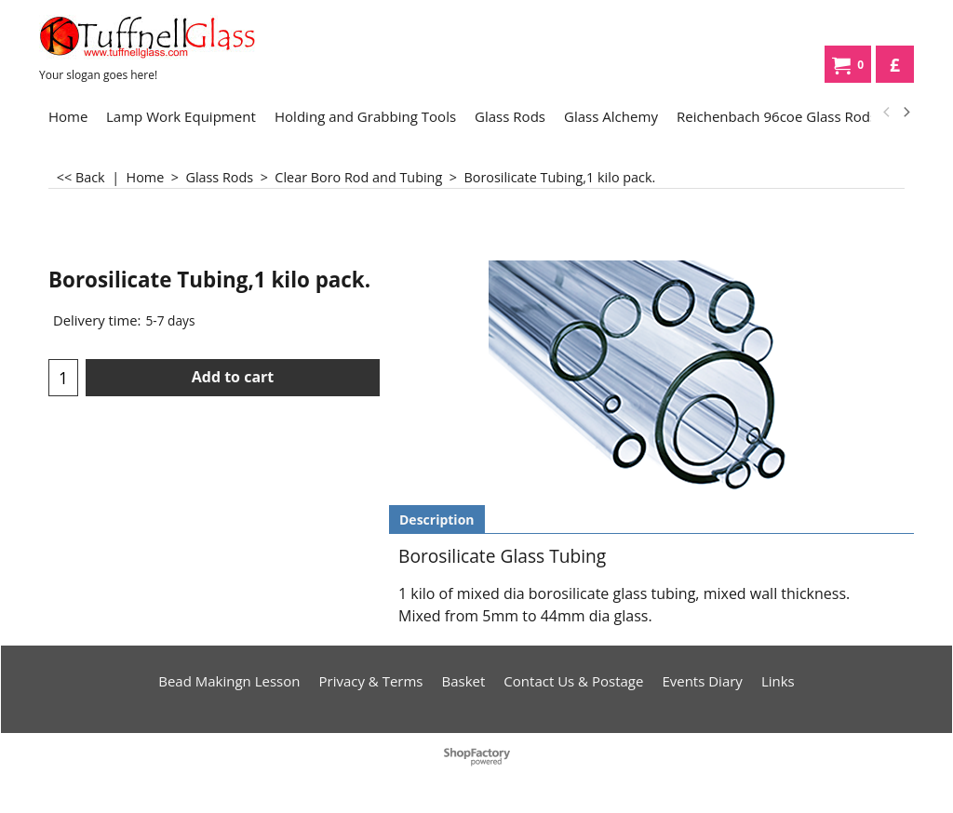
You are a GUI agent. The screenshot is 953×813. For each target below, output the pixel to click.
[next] (905, 112)
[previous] (887, 112)
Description (437, 519)
